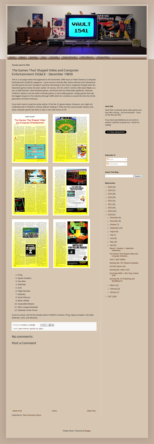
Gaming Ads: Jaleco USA (120, 270)
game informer (24, 328)
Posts (110, 159)
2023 (110, 197)
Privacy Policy (103, 57)
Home (12, 57)
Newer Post (17, 411)
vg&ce (41, 328)
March (113, 285)
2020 (110, 208)
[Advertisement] (123, 82)
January (113, 292)
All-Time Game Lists (118, 266)
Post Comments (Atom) (32, 415)
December (114, 218)
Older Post (91, 411)
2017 (110, 297)
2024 (110, 194)
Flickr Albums (87, 57)
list (37, 328)
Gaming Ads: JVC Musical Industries (124, 263)
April (112, 245)
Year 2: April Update (117, 259)
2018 (110, 215)
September (114, 228)
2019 (110, 211)
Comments (112, 164)
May (112, 242)
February (114, 289)
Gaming (33, 57)
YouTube (54, 57)
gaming (32, 328)
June (112, 238)
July (112, 235)
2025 (110, 190)
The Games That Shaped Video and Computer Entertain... (124, 255)
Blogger (88, 431)
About (22, 57)
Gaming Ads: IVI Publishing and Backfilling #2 (122, 280)
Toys (43, 57)
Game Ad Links (69, 57)
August (113, 231)
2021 (110, 204)
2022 (110, 201)
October (113, 225)
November (114, 221)
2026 (110, 187)
